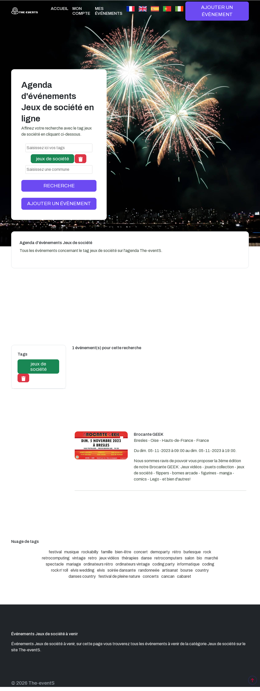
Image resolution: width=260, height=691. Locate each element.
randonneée (148, 570)
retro (92, 558)
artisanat (170, 570)
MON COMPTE (81, 11)
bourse (187, 570)
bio (199, 558)
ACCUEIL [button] (59, 8)
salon (189, 558)
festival (55, 552)
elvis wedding (82, 570)
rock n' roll (59, 570)
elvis (101, 570)
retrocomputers (168, 558)
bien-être (123, 552)
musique (71, 552)
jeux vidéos (109, 558)
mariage (73, 564)
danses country (82, 576)
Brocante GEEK (148, 434)
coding (208, 564)
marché (211, 558)
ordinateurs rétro (98, 564)
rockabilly (90, 552)
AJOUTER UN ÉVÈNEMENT (217, 10)
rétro (176, 552)
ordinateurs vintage (133, 564)
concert (141, 552)
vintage (79, 558)
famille (106, 552)
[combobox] (58, 148)
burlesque (192, 552)
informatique (188, 564)
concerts (151, 576)
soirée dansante (121, 570)
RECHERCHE (59, 185)
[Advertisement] (160, 395)
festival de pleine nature (119, 576)
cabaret (184, 576)
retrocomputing (56, 558)
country (202, 570)
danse (146, 558)
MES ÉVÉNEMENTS (108, 11)
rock (207, 552)
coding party (163, 564)
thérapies (130, 558)
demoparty (160, 552)
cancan (167, 576)
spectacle (55, 564)
